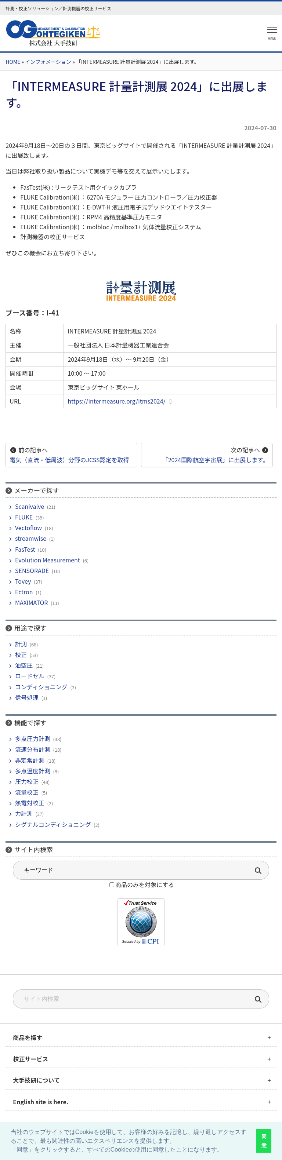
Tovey (23, 581)
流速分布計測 (32, 749)
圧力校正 (27, 781)
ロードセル (29, 675)
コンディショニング (41, 686)
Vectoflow (28, 527)
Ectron (24, 591)
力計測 (24, 813)
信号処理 (27, 697)
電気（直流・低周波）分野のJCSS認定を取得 (69, 459)
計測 (21, 643)
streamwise (30, 538)
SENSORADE (32, 570)
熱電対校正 (29, 802)
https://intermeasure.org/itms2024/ (121, 401)
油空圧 (24, 665)
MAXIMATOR (31, 602)
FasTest (25, 549)
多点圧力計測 (32, 738)
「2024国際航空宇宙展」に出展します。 (215, 459)
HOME (13, 61)
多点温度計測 (32, 770)
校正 (21, 654)
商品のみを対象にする (144, 884)
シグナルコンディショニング (53, 824)
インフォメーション (48, 61)
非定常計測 (29, 760)
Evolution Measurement (47, 559)
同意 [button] (264, 1141)
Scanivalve (29, 506)
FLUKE (24, 516)
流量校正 (27, 792)
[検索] (258, 1000)
